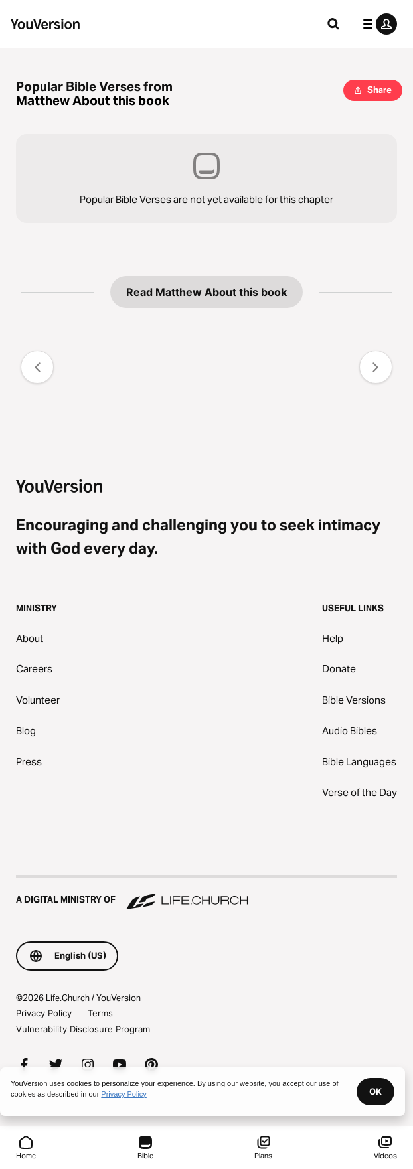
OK (375, 1091)
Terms (100, 1013)
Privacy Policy (44, 1013)
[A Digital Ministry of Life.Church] (206, 893)
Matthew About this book (92, 101)
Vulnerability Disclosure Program (83, 1029)
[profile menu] (377, 24)
